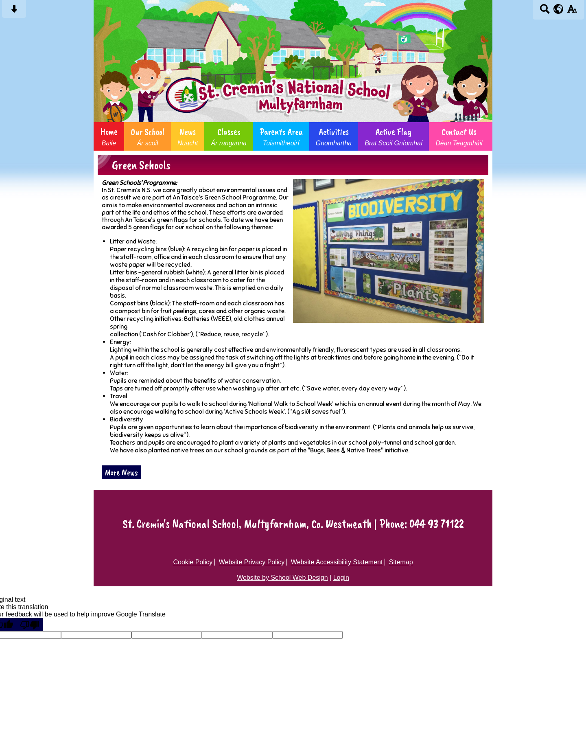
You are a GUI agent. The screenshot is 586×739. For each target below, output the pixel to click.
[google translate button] (558, 9)
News (187, 136)
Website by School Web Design (282, 577)
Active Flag (393, 136)
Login (341, 577)
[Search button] (545, 11)
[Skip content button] (14, 11)
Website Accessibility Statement (337, 562)
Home (109, 136)
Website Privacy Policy (252, 562)
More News (121, 472)
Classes (228, 136)
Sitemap (401, 562)
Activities (334, 136)
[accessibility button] (572, 11)
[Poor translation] (30, 624)
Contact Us (458, 136)
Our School (147, 136)
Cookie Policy (192, 562)
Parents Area (281, 136)
